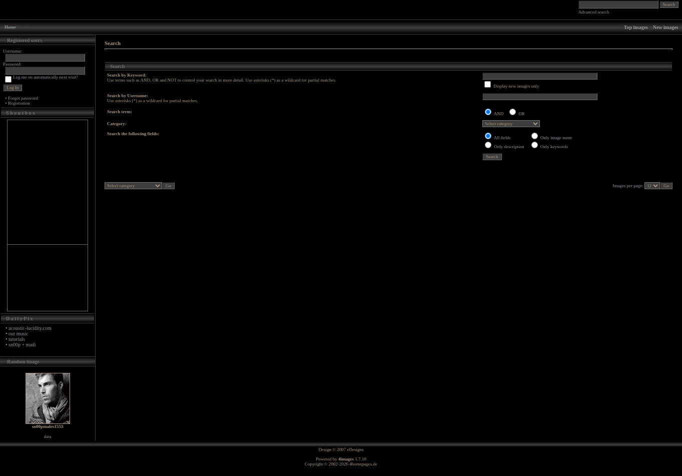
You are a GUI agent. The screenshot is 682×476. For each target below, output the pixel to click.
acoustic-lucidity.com (30, 328)
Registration (19, 103)
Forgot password (23, 98)
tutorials (17, 339)
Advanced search (593, 12)
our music (19, 333)
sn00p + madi (22, 344)
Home (10, 27)
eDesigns (355, 449)
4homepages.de (363, 463)
